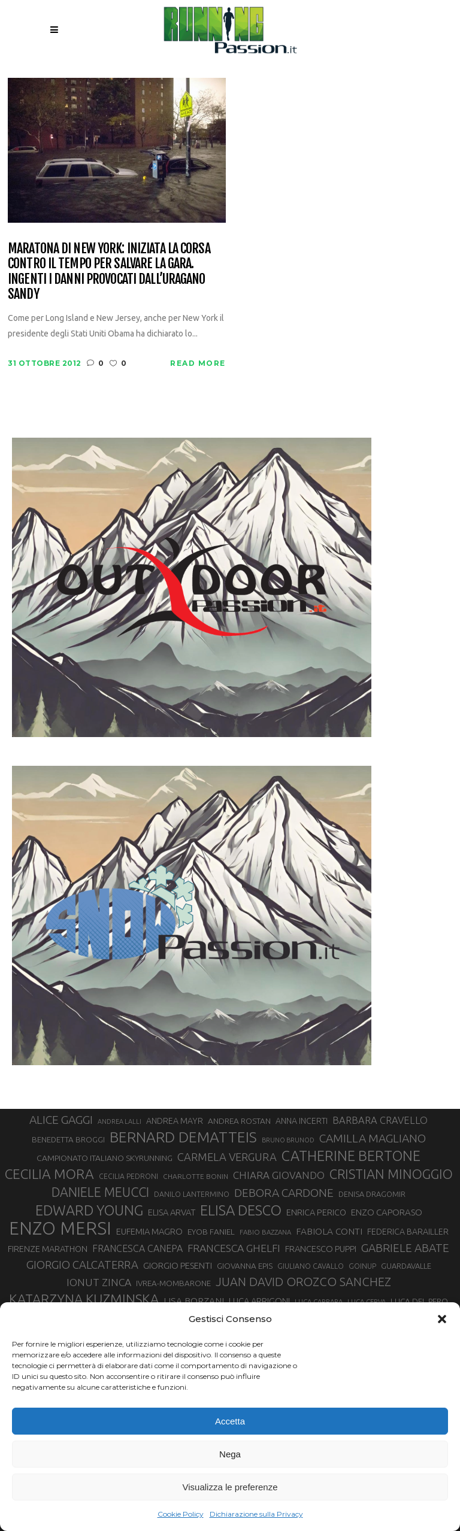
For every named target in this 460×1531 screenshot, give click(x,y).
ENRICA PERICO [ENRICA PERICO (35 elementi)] (316, 1212)
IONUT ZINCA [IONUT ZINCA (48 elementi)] (98, 1282)
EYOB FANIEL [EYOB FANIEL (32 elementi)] (211, 1231)
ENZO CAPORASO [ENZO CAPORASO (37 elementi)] (386, 1212)
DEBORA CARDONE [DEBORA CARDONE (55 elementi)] (284, 1192)
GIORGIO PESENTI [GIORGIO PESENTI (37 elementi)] (177, 1265)
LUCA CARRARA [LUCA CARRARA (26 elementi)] (319, 1301)
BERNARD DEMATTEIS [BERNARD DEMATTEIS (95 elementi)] (183, 1137)
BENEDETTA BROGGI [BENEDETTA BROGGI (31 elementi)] (68, 1139)
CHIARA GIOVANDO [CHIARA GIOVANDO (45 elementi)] (279, 1175)
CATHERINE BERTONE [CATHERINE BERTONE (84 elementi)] (351, 1155)
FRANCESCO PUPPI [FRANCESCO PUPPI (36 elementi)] (320, 1249)
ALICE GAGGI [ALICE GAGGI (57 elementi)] (61, 1119)
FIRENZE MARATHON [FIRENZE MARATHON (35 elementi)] (47, 1249)
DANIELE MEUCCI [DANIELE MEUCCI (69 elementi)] (100, 1192)
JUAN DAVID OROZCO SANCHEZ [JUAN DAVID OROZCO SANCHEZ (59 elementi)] (303, 1282)
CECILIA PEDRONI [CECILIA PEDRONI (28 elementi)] (128, 1176)
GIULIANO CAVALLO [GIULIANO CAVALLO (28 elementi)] (310, 1266)
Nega (230, 1454)
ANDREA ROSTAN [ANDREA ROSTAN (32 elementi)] (239, 1121)
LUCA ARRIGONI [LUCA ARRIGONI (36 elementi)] (259, 1301)
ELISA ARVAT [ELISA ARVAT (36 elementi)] (171, 1212)
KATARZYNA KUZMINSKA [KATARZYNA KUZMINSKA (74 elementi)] (84, 1299)
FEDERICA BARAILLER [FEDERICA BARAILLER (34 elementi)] (408, 1231)
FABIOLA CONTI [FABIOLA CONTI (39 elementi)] (329, 1231)
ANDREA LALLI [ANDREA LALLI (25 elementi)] (119, 1121)
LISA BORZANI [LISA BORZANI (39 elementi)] (194, 1301)
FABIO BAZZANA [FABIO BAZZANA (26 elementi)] (265, 1232)
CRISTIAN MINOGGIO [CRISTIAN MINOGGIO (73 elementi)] (391, 1173)
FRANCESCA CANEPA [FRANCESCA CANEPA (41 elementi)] (137, 1248)
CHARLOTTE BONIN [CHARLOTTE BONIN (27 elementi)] (195, 1176)
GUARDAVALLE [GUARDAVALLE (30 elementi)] (406, 1266)
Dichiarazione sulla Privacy (256, 1513)
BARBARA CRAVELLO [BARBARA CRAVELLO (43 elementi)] (380, 1120)
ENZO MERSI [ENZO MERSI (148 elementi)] (60, 1228)
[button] (442, 1319)
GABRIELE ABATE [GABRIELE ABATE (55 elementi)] (405, 1247)
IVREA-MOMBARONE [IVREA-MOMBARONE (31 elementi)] (173, 1283)
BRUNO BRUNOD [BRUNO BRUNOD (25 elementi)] (288, 1140)
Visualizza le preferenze (230, 1487)
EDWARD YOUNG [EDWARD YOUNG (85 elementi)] (89, 1210)
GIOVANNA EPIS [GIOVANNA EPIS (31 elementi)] (245, 1266)
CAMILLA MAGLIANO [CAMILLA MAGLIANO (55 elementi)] (372, 1138)
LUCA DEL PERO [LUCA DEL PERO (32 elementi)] (419, 1301)
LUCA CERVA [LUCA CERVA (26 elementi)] (366, 1301)
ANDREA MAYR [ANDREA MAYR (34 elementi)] (174, 1121)
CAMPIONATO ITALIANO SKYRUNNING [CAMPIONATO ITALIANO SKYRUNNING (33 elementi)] (104, 1158)
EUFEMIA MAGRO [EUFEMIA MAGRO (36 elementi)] (149, 1231)
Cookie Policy (181, 1513)
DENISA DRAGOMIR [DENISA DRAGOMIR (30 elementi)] (371, 1194)
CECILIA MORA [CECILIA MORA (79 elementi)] (49, 1173)
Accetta (230, 1421)
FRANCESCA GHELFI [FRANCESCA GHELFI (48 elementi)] (233, 1248)
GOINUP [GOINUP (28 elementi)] (362, 1266)
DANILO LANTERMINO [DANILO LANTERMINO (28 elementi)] (191, 1194)
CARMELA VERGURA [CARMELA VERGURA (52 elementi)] (227, 1157)
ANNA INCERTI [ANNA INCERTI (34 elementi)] (302, 1121)
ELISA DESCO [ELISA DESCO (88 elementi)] (241, 1210)
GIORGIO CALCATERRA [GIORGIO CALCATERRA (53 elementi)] (82, 1265)
